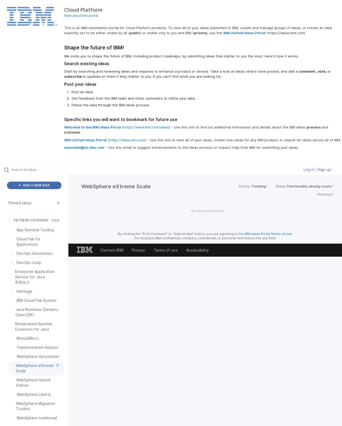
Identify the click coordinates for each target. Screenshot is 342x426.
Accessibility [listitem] (197, 250)
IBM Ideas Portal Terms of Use (268, 234)
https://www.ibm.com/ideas (146, 127)
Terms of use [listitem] (166, 250)
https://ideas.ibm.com (127, 140)
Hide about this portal (81, 16)
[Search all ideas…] (41, 169)
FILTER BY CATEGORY (29, 220)
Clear (55, 220)
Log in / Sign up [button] (318, 169)
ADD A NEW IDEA (34, 185)
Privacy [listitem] (138, 250)
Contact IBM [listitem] (111, 250)
